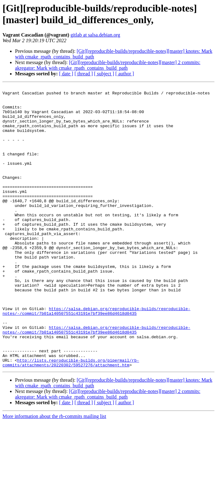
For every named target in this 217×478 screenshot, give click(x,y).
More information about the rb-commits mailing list (54, 472)
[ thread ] (83, 73)
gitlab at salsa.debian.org (95, 35)
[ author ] (124, 73)
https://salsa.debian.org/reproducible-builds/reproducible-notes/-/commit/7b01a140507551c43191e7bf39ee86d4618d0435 (96, 356)
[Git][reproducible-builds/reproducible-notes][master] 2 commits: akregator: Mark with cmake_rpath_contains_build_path (107, 65)
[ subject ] (104, 73)
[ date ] (66, 73)
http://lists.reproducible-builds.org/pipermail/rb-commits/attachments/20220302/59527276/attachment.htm (71, 418)
